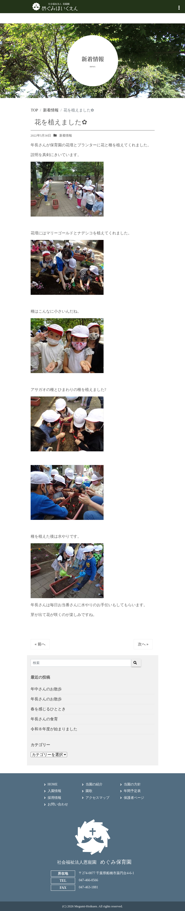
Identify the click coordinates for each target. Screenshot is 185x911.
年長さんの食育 (44, 719)
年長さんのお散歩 (46, 699)
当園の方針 (132, 784)
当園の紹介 (94, 784)
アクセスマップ (97, 798)
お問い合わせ (58, 804)
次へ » (143, 644)
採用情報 (54, 798)
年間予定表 (132, 791)
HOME (53, 784)
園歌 (89, 791)
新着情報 (65, 135)
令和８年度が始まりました (54, 729)
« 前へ (40, 644)
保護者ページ (134, 798)
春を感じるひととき (48, 709)
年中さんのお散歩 (46, 689)
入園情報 (54, 791)
